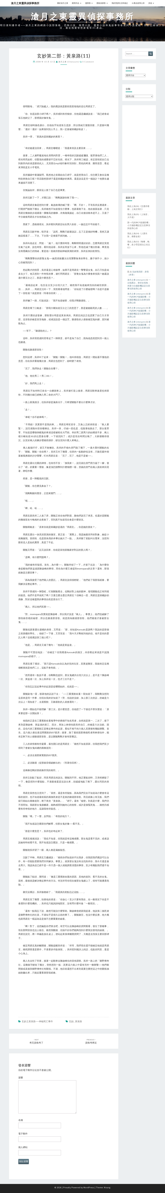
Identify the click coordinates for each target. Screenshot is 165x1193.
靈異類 (88, 3)
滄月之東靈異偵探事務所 (25, 3)
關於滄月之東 (62, 3)
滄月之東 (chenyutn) (68, 62)
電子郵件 (23, 1133)
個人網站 (23, 1147)
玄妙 (71, 1021)
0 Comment (88, 62)
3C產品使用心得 (138, 3)
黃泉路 (78, 1021)
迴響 (20, 1077)
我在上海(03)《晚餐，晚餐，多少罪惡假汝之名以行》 (138, 244)
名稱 (20, 1120)
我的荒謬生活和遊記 (120, 3)
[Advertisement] (63, 86)
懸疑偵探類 (101, 3)
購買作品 (75, 3)
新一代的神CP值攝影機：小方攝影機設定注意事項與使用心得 (138, 225)
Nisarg (107, 1187)
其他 (150, 3)
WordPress (88, 1187)
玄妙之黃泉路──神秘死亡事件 (37, 1021)
